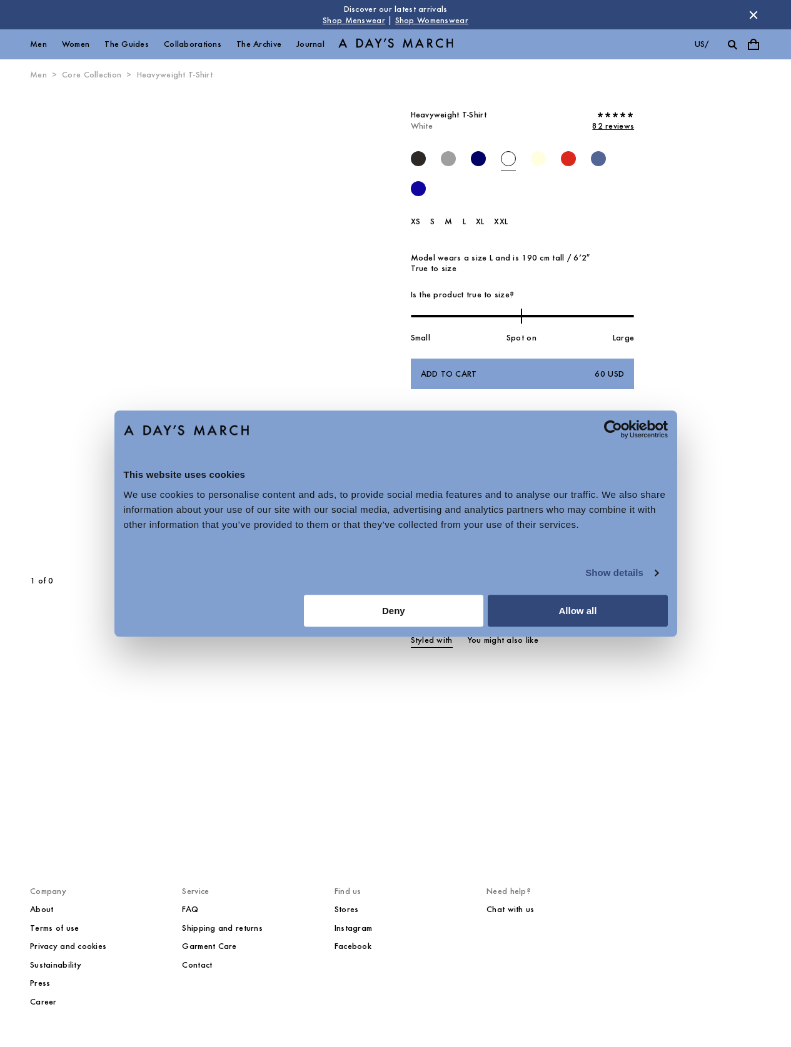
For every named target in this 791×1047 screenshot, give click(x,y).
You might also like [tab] (503, 640)
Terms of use (54, 928)
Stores (347, 909)
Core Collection (91, 74)
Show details (614, 572)
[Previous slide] (79, 328)
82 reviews (613, 126)
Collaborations (192, 44)
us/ (702, 44)
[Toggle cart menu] (753, 44)
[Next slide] (238, 328)
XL (480, 221)
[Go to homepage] (395, 44)
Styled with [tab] (432, 640)
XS (416, 221)
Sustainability (55, 965)
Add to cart (523, 374)
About (41, 909)
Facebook (353, 946)
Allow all (578, 610)
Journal (310, 44)
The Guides (126, 44)
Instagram (354, 928)
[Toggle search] (732, 44)
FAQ (190, 909)
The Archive (258, 44)
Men (38, 44)
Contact (197, 965)
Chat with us (510, 909)
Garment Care (209, 946)
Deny (393, 610)
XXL (501, 221)
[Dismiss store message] (753, 15)
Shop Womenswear (431, 20)
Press (40, 983)
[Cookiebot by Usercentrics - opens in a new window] (613, 429)
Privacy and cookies (68, 946)
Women (75, 44)
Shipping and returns (222, 928)
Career (43, 1001)
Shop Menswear (354, 20)
